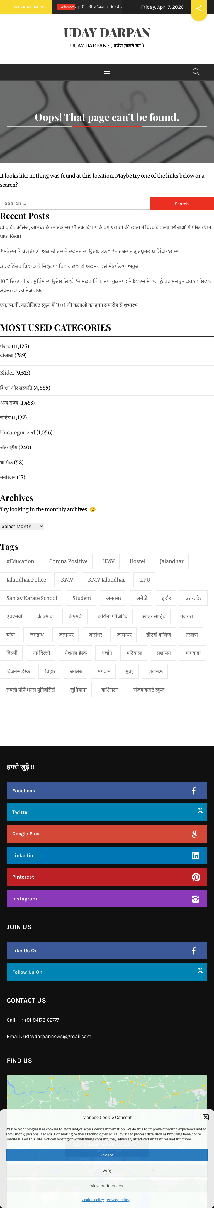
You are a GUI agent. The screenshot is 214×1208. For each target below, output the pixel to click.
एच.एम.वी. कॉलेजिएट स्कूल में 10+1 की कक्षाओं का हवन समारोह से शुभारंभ (69, 305)
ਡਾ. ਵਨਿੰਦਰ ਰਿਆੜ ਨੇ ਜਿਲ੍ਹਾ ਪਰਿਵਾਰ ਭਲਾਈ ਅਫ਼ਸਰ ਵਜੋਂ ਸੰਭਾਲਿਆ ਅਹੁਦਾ (70, 266)
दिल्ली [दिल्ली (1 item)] (12, 653)
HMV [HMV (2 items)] (108, 561)
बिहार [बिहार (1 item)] (50, 671)
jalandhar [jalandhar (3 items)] (172, 561)
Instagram (24, 899)
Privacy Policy (118, 1200)
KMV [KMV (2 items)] (67, 580)
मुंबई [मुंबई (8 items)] (129, 671)
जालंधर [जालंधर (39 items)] (95, 634)
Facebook (23, 791)
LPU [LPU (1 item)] (145, 580)
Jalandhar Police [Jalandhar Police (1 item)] (26, 580)
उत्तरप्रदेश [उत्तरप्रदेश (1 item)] (194, 598)
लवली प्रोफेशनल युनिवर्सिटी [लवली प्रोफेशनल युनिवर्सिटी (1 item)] (30, 689)
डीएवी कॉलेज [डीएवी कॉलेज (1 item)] (158, 634)
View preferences (107, 1185)
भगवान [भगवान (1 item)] (104, 671)
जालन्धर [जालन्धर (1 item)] (124, 634)
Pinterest (23, 877)
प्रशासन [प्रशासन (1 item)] (164, 653)
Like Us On (25, 951)
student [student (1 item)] (81, 598)
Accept (107, 1154)
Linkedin (22, 855)
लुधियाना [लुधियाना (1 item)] (78, 689)
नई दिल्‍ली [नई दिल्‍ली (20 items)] (41, 653)
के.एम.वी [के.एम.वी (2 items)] (45, 616)
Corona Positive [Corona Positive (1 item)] (68, 561)
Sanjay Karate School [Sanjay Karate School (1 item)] (31, 598)
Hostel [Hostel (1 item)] (137, 561)
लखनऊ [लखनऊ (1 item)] (156, 671)
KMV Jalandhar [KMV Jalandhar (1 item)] (106, 580)
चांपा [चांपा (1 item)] (10, 634)
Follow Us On (27, 972)
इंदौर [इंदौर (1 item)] (166, 598)
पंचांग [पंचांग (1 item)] (107, 653)
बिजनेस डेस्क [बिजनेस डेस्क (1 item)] (18, 671)
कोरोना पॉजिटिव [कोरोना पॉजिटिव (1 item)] (113, 616)
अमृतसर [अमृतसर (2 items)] (113, 598)
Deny (107, 1170)
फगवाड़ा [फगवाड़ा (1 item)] (193, 653)
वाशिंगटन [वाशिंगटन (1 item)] (109, 689)
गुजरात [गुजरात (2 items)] (186, 616)
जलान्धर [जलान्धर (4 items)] (66, 634)
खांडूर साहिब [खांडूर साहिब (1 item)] (154, 616)
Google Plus (26, 834)
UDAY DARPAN (107, 32)
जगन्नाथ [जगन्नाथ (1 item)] (37, 634)
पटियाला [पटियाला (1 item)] (134, 653)
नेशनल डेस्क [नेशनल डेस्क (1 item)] (76, 653)
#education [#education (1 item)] (20, 561)
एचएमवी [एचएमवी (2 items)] (14, 616)
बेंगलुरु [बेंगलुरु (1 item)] (76, 671)
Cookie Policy (93, 1200)
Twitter (20, 812)
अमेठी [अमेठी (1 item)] (141, 598)
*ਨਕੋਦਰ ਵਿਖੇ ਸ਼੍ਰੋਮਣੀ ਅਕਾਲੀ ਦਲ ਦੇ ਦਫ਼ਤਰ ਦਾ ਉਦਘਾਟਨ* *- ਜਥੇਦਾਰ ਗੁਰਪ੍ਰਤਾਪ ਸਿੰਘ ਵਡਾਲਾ (89, 251)
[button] (205, 1117)
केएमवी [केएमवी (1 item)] (76, 616)
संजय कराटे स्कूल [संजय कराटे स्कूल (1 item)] (148, 689)
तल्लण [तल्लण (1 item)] (192, 634)
